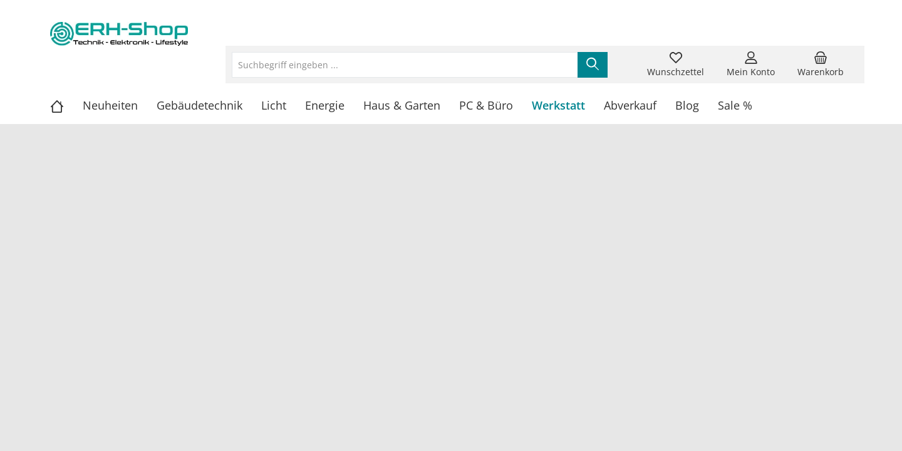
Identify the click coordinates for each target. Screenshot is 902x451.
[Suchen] (593, 65)
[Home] (66, 105)
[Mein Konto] (750, 64)
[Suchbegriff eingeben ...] (405, 65)
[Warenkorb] (820, 64)
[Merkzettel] (675, 64)
